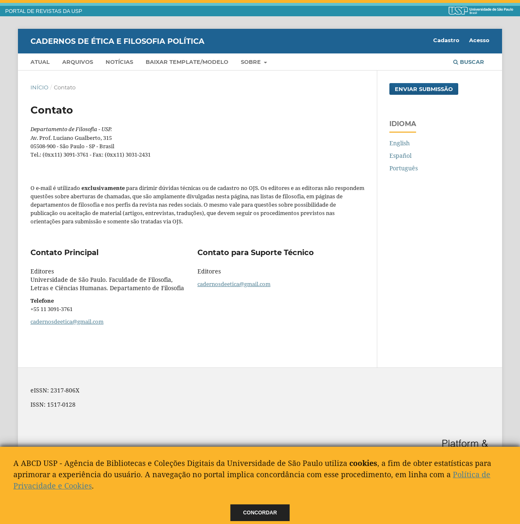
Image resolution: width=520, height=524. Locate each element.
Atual (40, 61)
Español (400, 155)
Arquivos (77, 61)
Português (403, 168)
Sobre (252, 61)
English (399, 143)
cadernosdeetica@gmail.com (66, 321)
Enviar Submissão (424, 89)
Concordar (260, 513)
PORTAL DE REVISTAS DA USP (43, 11)
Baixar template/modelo (187, 61)
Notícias (119, 61)
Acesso (479, 40)
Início (39, 87)
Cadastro (446, 40)
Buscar (468, 61)
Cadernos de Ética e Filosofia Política (117, 41)
